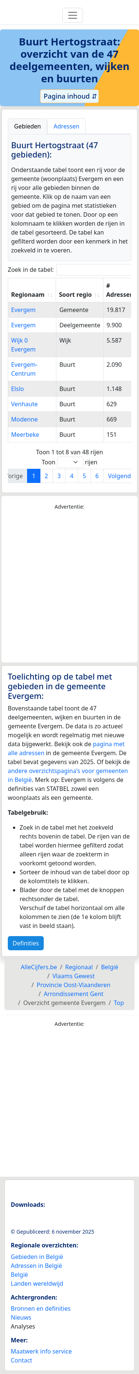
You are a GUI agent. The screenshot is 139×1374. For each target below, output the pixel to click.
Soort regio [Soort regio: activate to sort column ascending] (75, 294)
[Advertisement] (69, 586)
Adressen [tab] (66, 126)
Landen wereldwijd (37, 1283)
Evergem (23, 310)
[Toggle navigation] (72, 15)
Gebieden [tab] (27, 126)
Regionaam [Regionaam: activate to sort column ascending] (27, 294)
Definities (26, 943)
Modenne (24, 419)
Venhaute (24, 404)
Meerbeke (25, 434)
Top (119, 1003)
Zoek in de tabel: (72, 270)
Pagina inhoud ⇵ (69, 96)
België (19, 1274)
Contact (21, 1360)
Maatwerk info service (41, 1351)
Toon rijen (69, 462)
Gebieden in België (37, 1257)
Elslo (17, 389)
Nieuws (21, 1317)
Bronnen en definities (40, 1308)
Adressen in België (36, 1266)
